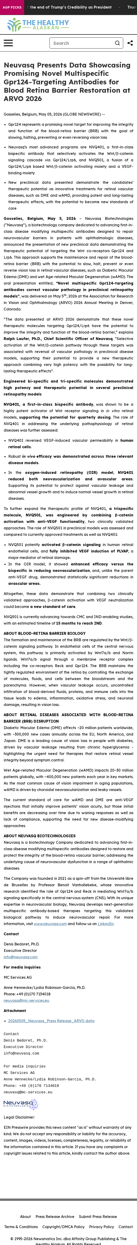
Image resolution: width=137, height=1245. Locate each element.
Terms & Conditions (21, 1226)
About (25, 1216)
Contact (126, 1226)
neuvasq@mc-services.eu (26, 1000)
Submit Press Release (98, 1216)
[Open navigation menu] (8, 43)
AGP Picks (12, 7)
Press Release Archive (54, 1216)
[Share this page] (130, 43)
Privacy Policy (101, 1226)
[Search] (81, 43)
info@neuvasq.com (21, 957)
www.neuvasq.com (50, 923)
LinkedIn (106, 923)
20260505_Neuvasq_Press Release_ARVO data (51, 1020)
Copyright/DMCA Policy (63, 1226)
